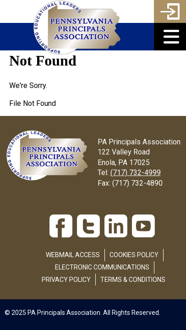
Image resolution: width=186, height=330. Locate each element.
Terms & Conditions (132, 279)
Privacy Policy (66, 279)
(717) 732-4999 (135, 172)
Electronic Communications (102, 267)
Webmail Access (73, 254)
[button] (170, 36)
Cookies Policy (134, 254)
